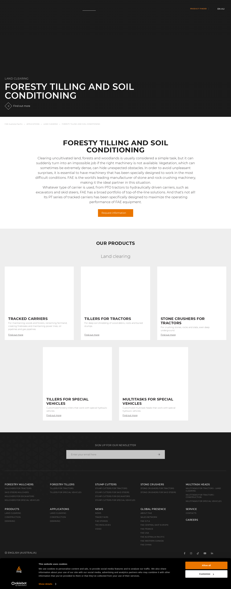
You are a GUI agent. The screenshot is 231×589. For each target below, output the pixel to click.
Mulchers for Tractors (18, 488)
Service (191, 509)
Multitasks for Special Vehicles (204, 501)
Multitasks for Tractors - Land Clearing (203, 489)
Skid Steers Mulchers (17, 492)
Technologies (103, 525)
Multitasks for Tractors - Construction (200, 496)
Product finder (198, 9)
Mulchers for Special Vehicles (22, 500)
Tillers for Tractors (61, 488)
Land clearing (13, 513)
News (99, 509)
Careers (192, 520)
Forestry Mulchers (19, 484)
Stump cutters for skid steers (112, 492)
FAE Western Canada (152, 541)
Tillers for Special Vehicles (65, 492)
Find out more (21, 106)
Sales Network (149, 517)
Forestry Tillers (62, 484)
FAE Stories (101, 521)
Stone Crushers (152, 484)
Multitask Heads (198, 484)
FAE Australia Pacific (14, 124)
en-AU (221, 9)
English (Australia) (21, 552)
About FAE (146, 513)
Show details (45, 583)
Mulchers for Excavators (19, 496)
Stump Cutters (106, 484)
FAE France (147, 529)
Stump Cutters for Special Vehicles (115, 500)
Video (98, 529)
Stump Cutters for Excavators (112, 496)
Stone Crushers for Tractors (157, 488)
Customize (206, 573)
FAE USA (145, 533)
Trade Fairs (101, 517)
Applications (33, 124)
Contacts (191, 513)
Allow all (206, 564)
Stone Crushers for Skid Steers (158, 492)
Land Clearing (50, 124)
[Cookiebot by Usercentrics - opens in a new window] (19, 583)
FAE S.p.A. (145, 521)
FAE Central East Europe (155, 525)
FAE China (146, 545)
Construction (13, 517)
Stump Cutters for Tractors (111, 488)
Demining (10, 521)
